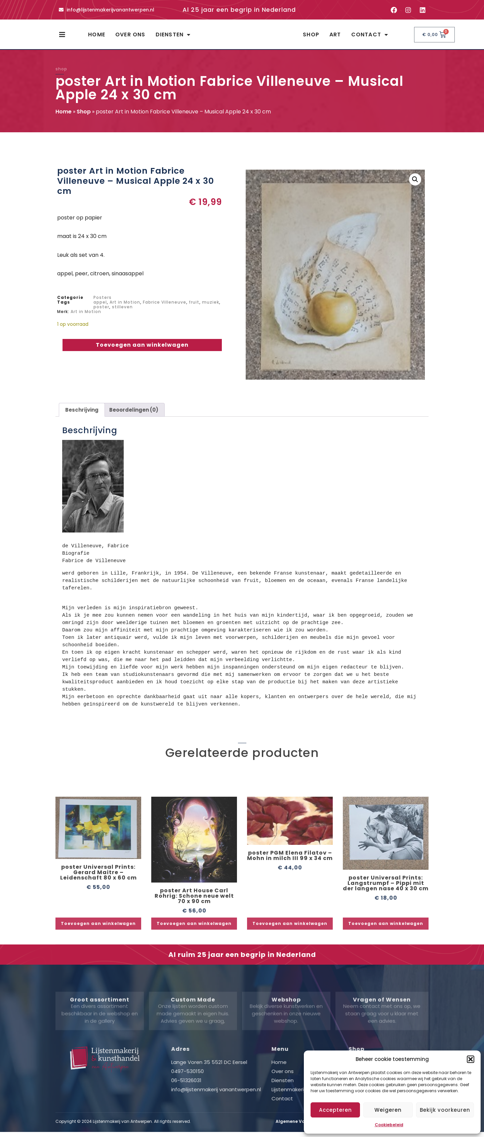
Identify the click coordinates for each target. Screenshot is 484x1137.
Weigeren (388, 1109)
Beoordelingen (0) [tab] (133, 415)
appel (100, 308)
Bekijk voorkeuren (445, 1109)
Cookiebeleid (389, 1125)
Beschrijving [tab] (81, 415)
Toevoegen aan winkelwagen (142, 351)
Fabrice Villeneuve (164, 308)
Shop (311, 37)
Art (335, 37)
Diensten (173, 38)
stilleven (122, 313)
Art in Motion (125, 308)
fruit (194, 308)
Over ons (130, 37)
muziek (210, 308)
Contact (370, 38)
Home (96, 37)
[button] (470, 1059)
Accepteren (335, 1109)
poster (101, 313)
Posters (102, 303)
